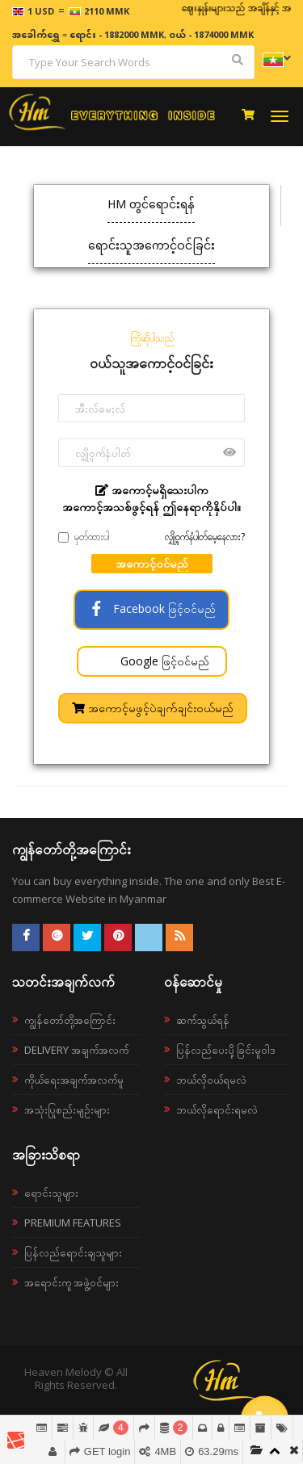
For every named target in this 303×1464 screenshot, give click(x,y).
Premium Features (72, 1222)
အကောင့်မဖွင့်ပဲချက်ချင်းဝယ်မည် (153, 707)
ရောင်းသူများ (51, 1192)
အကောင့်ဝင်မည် (152, 563)
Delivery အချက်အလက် (76, 1049)
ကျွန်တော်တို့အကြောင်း (70, 1020)
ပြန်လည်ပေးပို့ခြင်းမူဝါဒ (226, 1049)
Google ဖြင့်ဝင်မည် (163, 661)
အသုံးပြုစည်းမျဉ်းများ (67, 1109)
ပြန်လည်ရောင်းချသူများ (73, 1252)
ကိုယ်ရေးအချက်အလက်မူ (74, 1079)
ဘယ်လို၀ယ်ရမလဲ (211, 1079)
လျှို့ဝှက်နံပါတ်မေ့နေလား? (205, 536)
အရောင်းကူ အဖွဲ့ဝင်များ (71, 1282)
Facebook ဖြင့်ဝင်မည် (151, 608)
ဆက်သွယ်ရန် (202, 1020)
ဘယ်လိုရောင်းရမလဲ (217, 1109)
